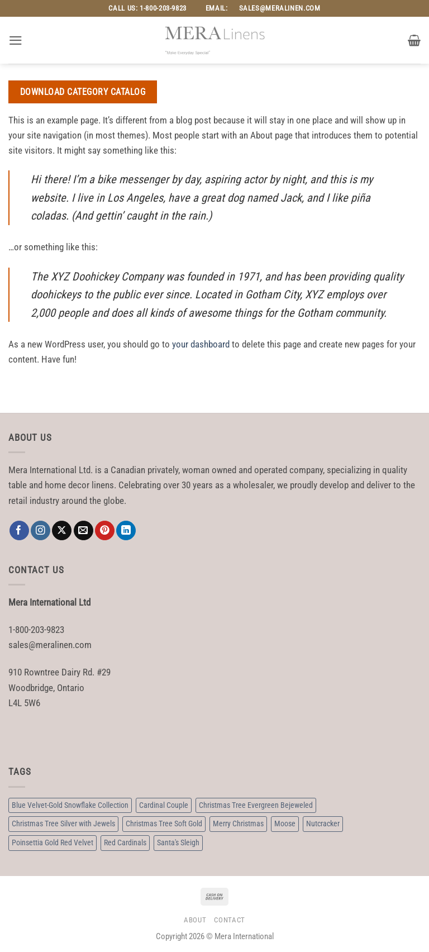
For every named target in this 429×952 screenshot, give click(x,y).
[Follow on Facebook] (19, 531)
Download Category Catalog (82, 92)
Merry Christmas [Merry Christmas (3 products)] (238, 823)
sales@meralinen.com (280, 8)
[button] (15, 40)
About (195, 920)
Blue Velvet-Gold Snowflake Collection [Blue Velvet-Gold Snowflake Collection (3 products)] (70, 805)
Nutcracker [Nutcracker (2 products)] (323, 823)
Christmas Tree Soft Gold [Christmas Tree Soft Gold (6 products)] (164, 823)
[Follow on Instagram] (40, 531)
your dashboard (201, 344)
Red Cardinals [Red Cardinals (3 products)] (125, 842)
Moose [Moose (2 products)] (284, 823)
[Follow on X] (62, 531)
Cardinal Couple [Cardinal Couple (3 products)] (163, 805)
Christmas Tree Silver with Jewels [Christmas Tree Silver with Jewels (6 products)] (63, 823)
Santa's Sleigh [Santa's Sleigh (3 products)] (178, 842)
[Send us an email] (83, 531)
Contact (229, 920)
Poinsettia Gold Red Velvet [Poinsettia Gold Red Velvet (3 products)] (52, 842)
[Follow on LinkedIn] (126, 531)
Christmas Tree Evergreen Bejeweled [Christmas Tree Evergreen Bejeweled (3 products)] (256, 805)
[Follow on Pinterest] (105, 531)
